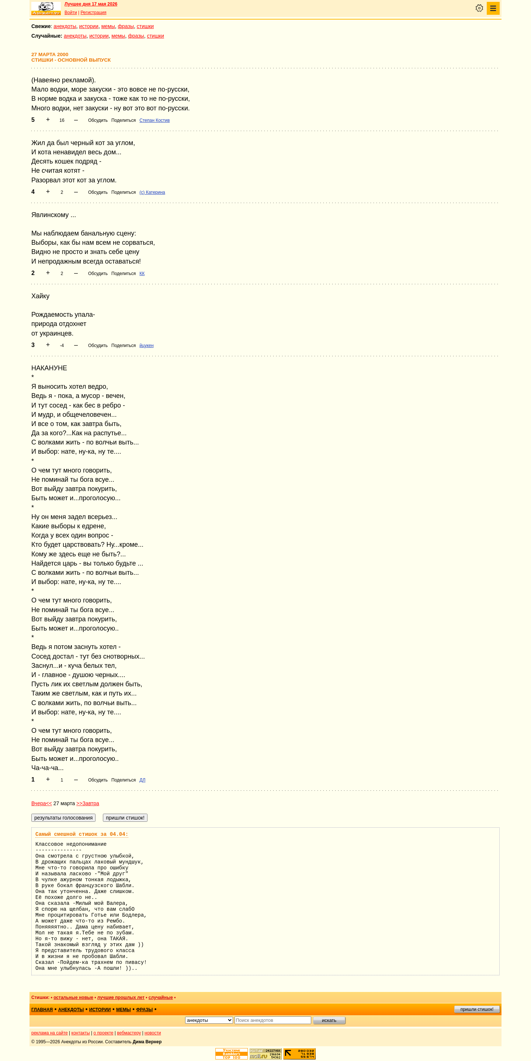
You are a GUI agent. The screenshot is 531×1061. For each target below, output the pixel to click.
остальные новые (73, 997)
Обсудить (98, 120)
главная (42, 1009)
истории (88, 26)
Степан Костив (154, 120)
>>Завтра (87, 803)
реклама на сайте (49, 1033)
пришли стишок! (477, 1009)
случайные (161, 997)
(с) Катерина (152, 192)
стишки (145, 26)
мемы (108, 26)
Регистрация (93, 12)
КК (142, 273)
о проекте (104, 1033)
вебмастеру (129, 1033)
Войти (71, 12)
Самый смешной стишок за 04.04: (81, 834)
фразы (126, 26)
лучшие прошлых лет (121, 997)
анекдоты (64, 26)
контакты (81, 1033)
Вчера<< (41, 803)
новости (153, 1033)
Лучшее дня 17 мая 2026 (91, 4)
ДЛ (142, 780)
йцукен (146, 345)
